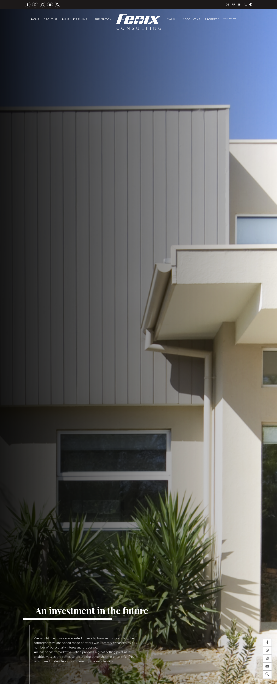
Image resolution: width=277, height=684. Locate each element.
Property (212, 19)
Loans (170, 19)
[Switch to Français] (233, 4)
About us (50, 19)
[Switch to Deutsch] (228, 4)
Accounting (191, 19)
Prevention (103, 19)
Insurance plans (74, 19)
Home (35, 19)
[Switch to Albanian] (245, 4)
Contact (229, 19)
